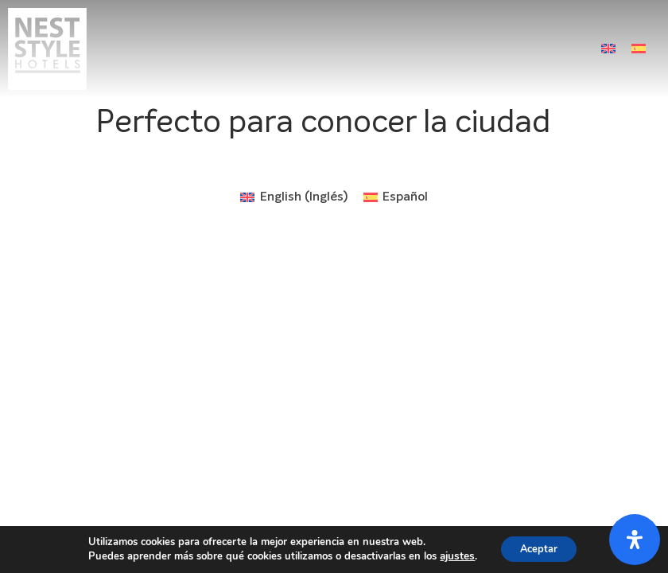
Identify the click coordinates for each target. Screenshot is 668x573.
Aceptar (537, 547)
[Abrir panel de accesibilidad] (634, 539)
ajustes (451, 555)
